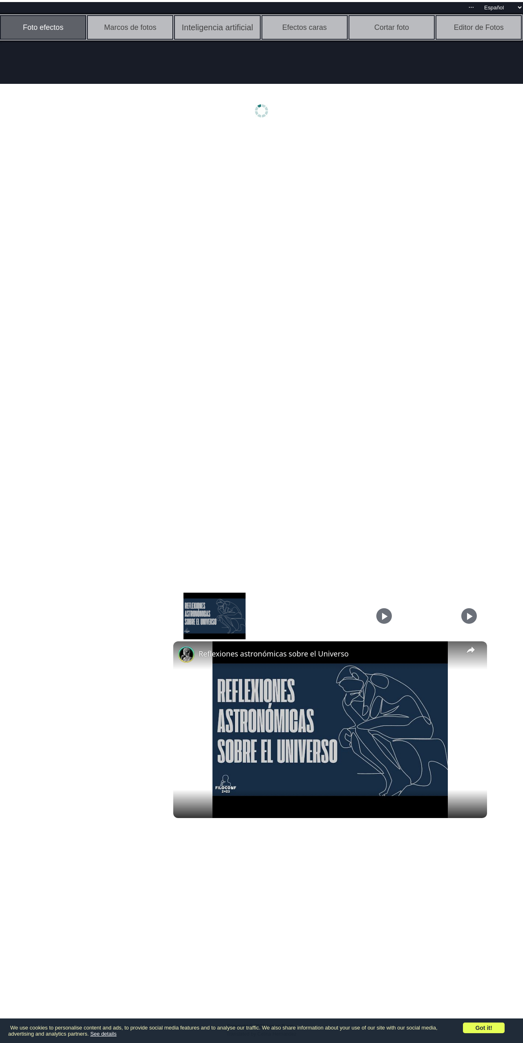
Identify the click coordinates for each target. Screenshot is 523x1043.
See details (103, 1034)
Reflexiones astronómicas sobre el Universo (274, 654)
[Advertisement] (63, 260)
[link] (186, 654)
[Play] (384, 616)
